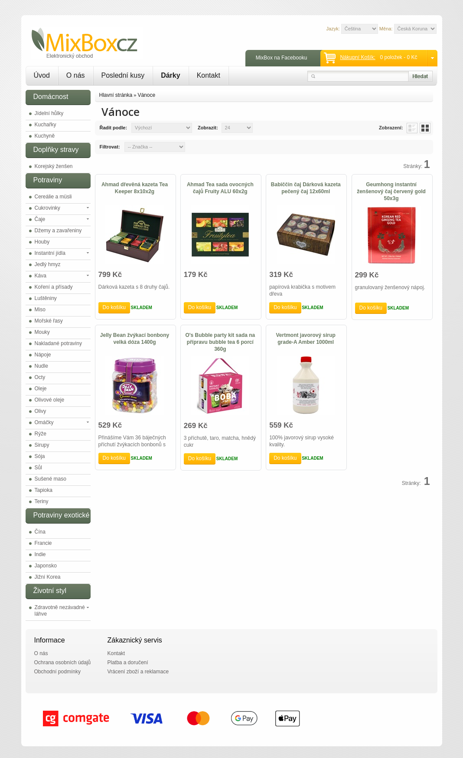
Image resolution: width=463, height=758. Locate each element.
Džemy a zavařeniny (58, 230)
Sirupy (42, 445)
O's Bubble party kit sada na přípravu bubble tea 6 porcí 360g (220, 342)
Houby (42, 242)
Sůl (38, 468)
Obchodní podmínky (57, 672)
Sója (40, 456)
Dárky (170, 75)
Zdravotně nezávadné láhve (60, 610)
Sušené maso (50, 479)
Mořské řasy (49, 321)
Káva (40, 276)
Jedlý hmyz (48, 264)
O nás (75, 75)
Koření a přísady (54, 287)
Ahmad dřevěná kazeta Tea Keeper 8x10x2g (134, 187)
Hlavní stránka (116, 95)
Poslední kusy (123, 75)
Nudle (41, 366)
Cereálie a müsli (53, 197)
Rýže (40, 434)
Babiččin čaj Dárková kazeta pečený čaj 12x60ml (306, 187)
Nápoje (43, 355)
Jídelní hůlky (49, 113)
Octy (40, 377)
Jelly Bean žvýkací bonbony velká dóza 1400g (134, 338)
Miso (40, 309)
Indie (40, 554)
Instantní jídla (50, 253)
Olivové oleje (50, 400)
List (412, 128)
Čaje (40, 219)
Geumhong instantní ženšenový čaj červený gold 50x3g (391, 191)
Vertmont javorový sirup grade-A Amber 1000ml (306, 338)
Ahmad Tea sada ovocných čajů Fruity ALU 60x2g (220, 187)
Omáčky (44, 422)
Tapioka (43, 490)
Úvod (42, 75)
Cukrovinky (47, 208)
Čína (40, 532)
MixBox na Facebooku (281, 58)
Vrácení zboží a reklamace (138, 672)
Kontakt (208, 75)
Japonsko (46, 566)
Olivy (40, 411)
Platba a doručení (128, 662)
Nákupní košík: (357, 57)
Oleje (41, 389)
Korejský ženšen (54, 166)
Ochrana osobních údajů (62, 662)
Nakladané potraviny (58, 343)
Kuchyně (45, 136)
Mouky (42, 332)
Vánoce (146, 95)
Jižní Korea (48, 577)
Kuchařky (45, 125)
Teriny (42, 501)
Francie (43, 543)
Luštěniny (46, 298)
